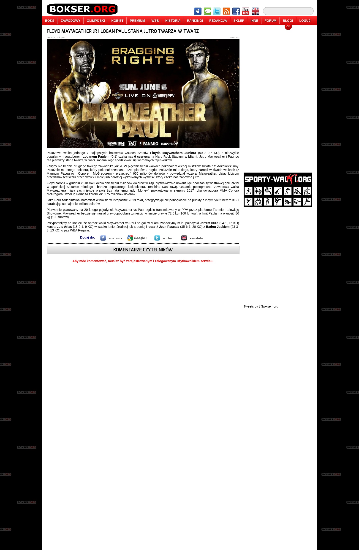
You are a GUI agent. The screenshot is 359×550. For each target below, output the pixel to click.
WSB (155, 20)
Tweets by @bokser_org (261, 306)
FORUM (270, 20)
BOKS (49, 20)
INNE (254, 20)
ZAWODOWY (70, 20)
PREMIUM (137, 20)
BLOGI (288, 20)
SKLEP (239, 20)
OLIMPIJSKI (96, 20)
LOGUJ (304, 20)
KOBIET (117, 20)
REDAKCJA (218, 20)
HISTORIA (173, 20)
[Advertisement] (278, 97)
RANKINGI (195, 20)
